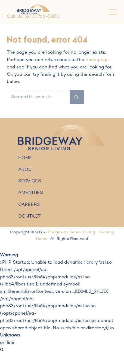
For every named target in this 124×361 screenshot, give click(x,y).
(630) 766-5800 (42, 16)
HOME (25, 158)
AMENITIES (30, 193)
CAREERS (29, 204)
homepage (97, 60)
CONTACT (29, 216)
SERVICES (29, 181)
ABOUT (26, 169)
